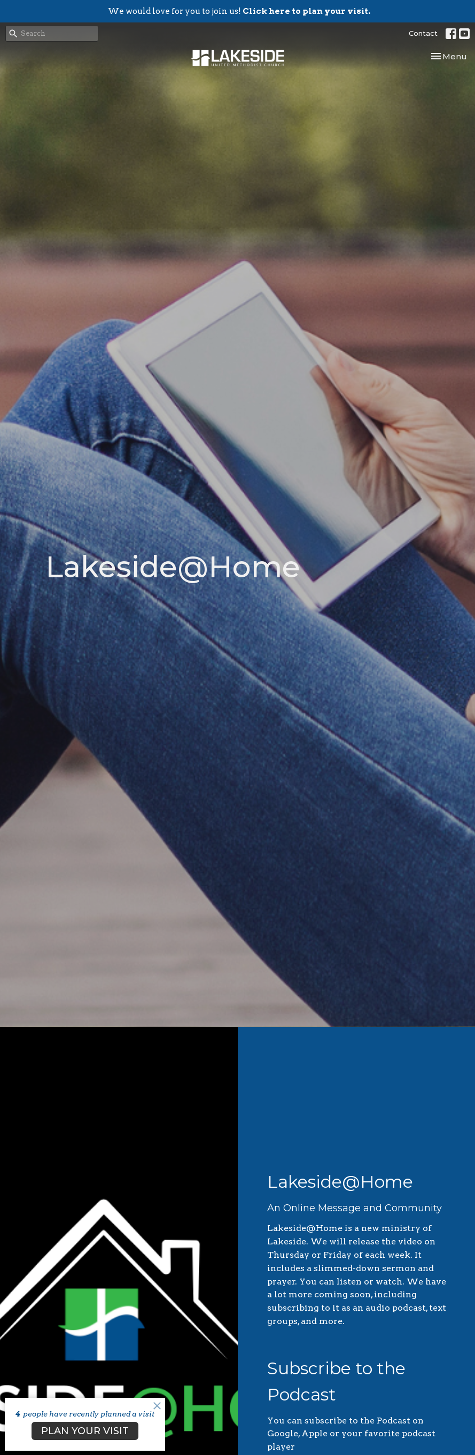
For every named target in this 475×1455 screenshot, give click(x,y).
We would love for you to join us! (239, 11)
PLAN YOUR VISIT (85, 1431)
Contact (423, 33)
